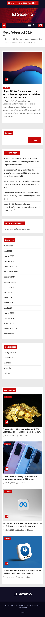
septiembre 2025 (11, 282)
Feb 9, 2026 (10, 101)
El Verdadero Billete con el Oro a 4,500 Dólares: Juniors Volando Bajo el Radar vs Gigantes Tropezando (21, 161)
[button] (34, 25)
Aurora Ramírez (22, 101)
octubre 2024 (10, 334)
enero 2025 (9, 323)
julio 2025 (8, 292)
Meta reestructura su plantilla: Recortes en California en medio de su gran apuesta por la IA (22, 184)
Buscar (8, 133)
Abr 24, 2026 (10, 483)
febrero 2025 (9, 318)
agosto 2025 (9, 287)
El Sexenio (22, 14)
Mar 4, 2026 (10, 577)
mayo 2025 (8, 302)
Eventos (7, 363)
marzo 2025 (9, 313)
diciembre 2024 (10, 328)
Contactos (22, 612)
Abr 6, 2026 (10, 530)
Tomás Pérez (23, 436)
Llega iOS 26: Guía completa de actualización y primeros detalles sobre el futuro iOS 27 (21, 94)
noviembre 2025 (11, 272)
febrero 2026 (9, 261)
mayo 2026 (8, 246)
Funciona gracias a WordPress (16, 605)
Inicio (5, 36)
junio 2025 (8, 297)
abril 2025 (8, 308)
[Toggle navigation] (29, 25)
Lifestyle (7, 368)
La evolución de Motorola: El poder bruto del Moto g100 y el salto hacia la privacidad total (22, 195)
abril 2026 (8, 251)
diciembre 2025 (10, 266)
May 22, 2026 (10, 436)
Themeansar (22, 607)
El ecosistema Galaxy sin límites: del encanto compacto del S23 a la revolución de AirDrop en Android (22, 173)
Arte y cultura (10, 352)
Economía (8, 357)
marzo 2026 (9, 256)
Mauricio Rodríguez (24, 530)
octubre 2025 (9, 277)
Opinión (6, 87)
